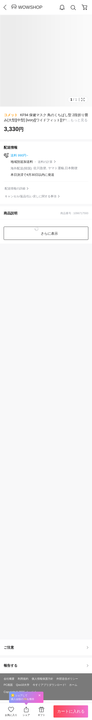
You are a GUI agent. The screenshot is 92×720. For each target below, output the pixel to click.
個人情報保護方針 (42, 678)
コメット (11, 115)
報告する (46, 665)
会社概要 (9, 678)
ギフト (41, 715)
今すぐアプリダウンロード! (49, 684)
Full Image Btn (82, 99)
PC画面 (8, 684)
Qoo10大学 (22, 684)
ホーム (73, 684)
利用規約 (23, 678)
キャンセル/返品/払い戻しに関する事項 (30, 196)
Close (39, 695)
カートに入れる (71, 711)
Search (73, 7)
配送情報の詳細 (15, 188)
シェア (26, 715)
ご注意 (46, 647)
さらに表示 (49, 233)
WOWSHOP (30, 7)
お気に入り (11, 715)
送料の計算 (45, 162)
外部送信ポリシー (67, 678)
